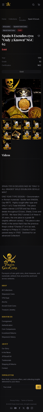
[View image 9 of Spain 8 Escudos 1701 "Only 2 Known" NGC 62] (6, 145)
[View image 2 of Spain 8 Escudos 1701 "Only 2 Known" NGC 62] (16, 124)
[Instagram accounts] (32, 408)
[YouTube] (15, 408)
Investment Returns (9, 333)
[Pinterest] (28, 408)
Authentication (7, 325)
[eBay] (11, 408)
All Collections (7, 290)
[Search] (33, 4)
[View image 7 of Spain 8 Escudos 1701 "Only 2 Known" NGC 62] (26, 134)
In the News (6, 352)
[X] (23, 408)
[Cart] (39, 4)
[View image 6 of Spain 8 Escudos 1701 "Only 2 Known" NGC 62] (16, 134)
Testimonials (6, 360)
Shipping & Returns (9, 364)
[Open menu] (3, 4)
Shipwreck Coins (8, 294)
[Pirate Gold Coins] (8, 4)
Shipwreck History (9, 337)
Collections (13, 19)
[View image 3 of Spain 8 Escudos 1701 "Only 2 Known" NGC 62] (26, 124)
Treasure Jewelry (8, 310)
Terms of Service (27, 400)
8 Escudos (22, 19)
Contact (5, 368)
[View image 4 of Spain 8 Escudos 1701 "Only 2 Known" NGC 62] (36, 124)
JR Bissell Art (6, 356)
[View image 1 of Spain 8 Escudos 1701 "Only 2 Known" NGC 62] (6, 124)
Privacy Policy (14, 400)
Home (4, 19)
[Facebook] (19, 408)
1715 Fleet (5, 298)
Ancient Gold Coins (9, 306)
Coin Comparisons (9, 329)
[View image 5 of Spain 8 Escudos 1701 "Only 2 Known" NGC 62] (6, 134)
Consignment (7, 321)
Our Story (5, 348)
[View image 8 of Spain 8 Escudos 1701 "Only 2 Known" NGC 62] (36, 134)
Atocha (4, 302)
